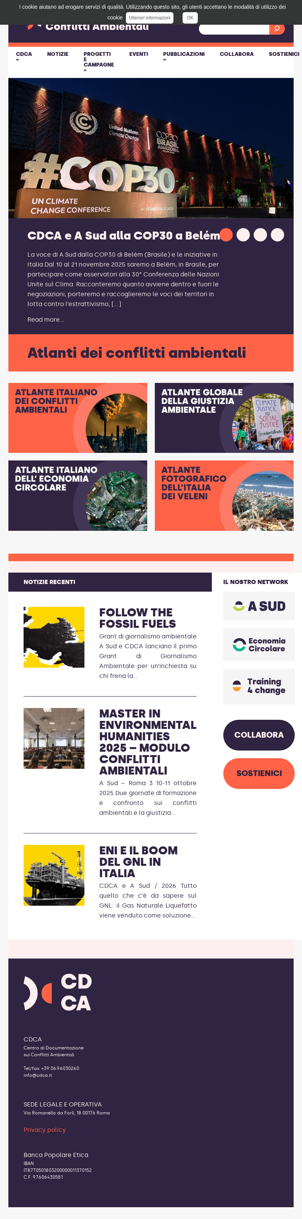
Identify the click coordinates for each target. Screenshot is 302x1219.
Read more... (45, 319)
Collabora (237, 54)
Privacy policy (45, 1129)
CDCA (24, 57)
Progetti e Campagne (99, 62)
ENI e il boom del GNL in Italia (138, 862)
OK (190, 18)
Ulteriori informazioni (149, 18)
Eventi (138, 54)
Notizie (57, 54)
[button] (226, 234)
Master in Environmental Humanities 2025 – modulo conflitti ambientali (148, 742)
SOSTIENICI (259, 773)
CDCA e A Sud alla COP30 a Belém (123, 236)
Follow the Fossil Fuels (137, 618)
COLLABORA (259, 735)
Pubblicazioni (184, 57)
